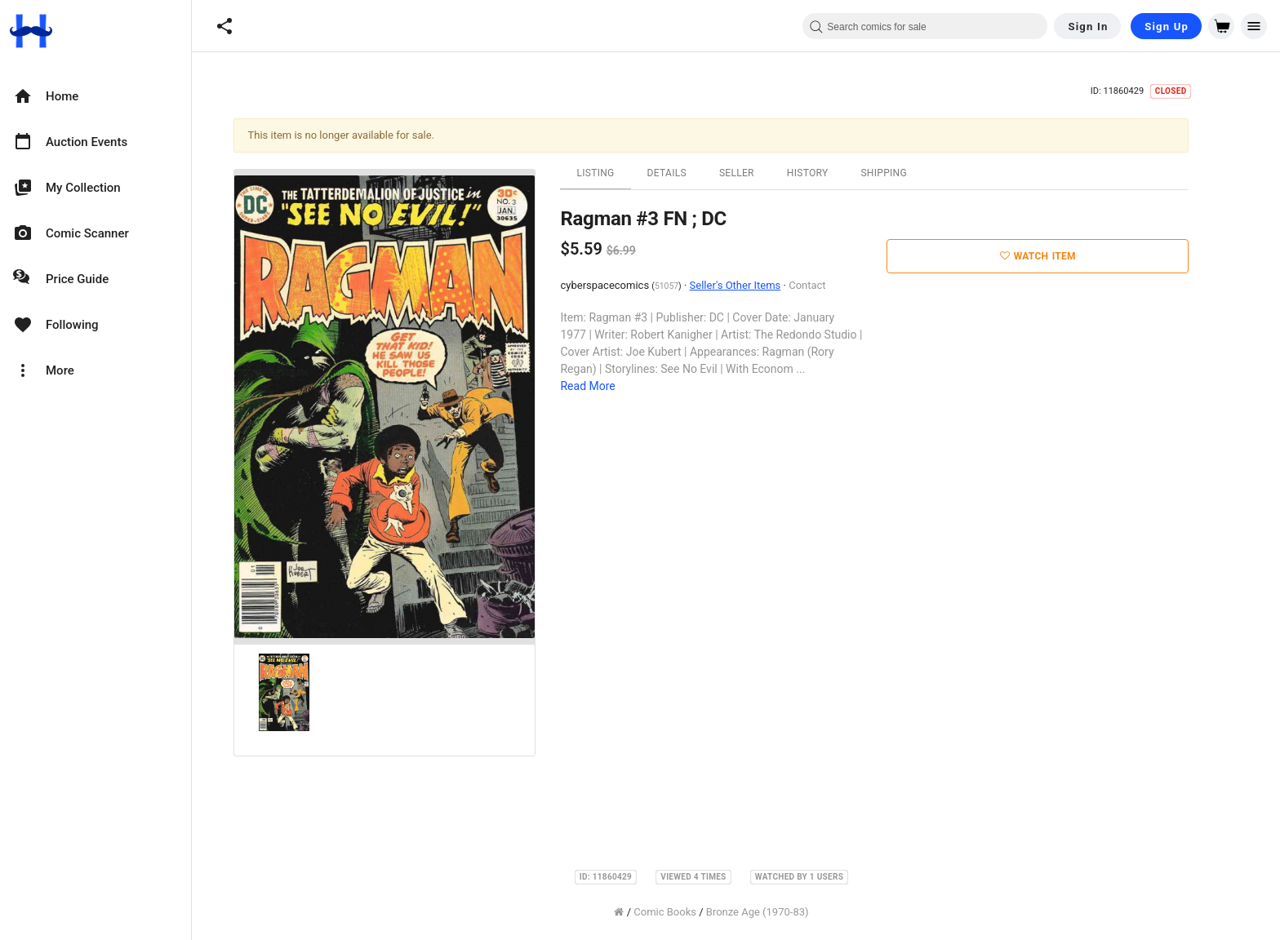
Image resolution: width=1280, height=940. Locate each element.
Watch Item (1062, 256)
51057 (691, 286)
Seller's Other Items (760, 285)
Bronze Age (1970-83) (782, 912)
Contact (831, 285)
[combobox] (924, 26)
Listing (620, 173)
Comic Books (689, 912)
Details (691, 173)
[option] (95, 96)
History (832, 173)
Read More (612, 385)
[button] (224, 26)
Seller (761, 173)
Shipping (908, 173)
